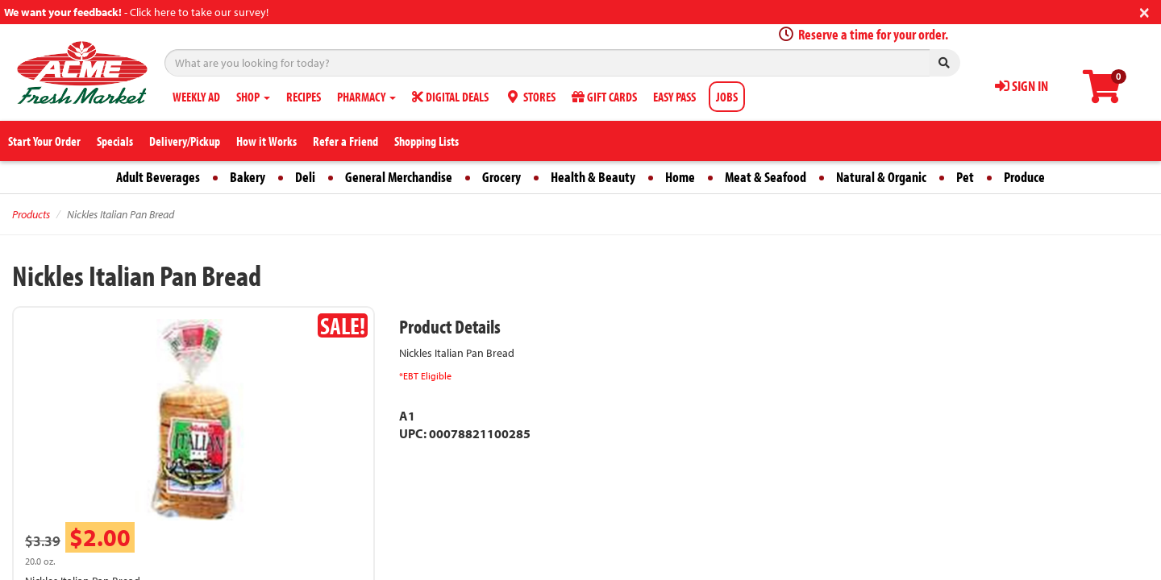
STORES (530, 97)
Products (31, 214)
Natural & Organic (881, 177)
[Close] (1144, 10)
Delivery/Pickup (184, 141)
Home (680, 177)
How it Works (266, 141)
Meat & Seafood (765, 177)
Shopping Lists (426, 141)
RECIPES (303, 97)
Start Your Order (44, 141)
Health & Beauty (593, 177)
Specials (115, 141)
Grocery (501, 177)
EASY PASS (674, 97)
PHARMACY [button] (366, 97)
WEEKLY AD (196, 97)
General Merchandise (398, 177)
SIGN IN (1021, 86)
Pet (965, 177)
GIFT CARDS (604, 97)
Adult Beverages (158, 177)
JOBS (727, 97)
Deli (305, 177)
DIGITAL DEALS (450, 97)
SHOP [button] (253, 97)
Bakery (247, 177)
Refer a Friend (345, 141)
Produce (1024, 177)
